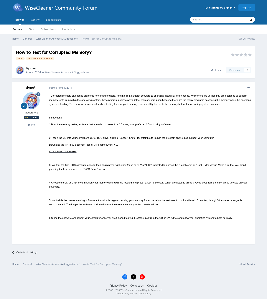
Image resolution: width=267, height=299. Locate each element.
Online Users (48, 29)
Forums (17, 29)
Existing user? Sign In (220, 7)
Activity (35, 19)
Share (216, 70)
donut (34, 68)
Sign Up (246, 7)
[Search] (209, 20)
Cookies (152, 285)
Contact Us (137, 285)
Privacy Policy (118, 285)
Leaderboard (69, 29)
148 (31, 124)
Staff (31, 29)
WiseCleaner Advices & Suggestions (66, 72)
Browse (19, 21)
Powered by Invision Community (133, 293)
